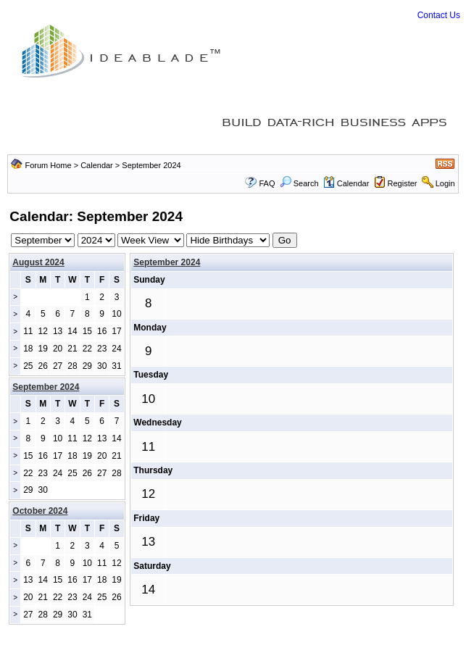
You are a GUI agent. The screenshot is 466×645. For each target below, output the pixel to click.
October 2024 (39, 511)
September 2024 (166, 262)
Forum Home (48, 165)
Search (299, 183)
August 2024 (38, 262)
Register (402, 183)
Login (445, 183)
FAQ (267, 183)
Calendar (96, 165)
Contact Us (438, 15)
